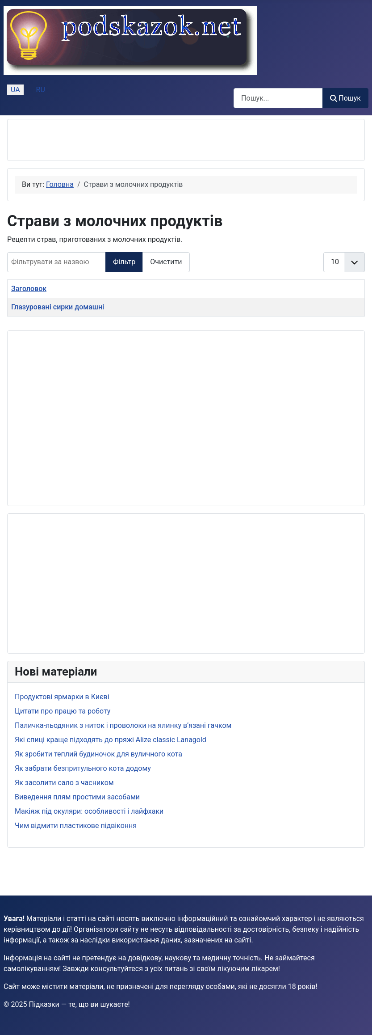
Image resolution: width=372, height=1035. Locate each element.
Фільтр (124, 262)
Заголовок (28, 288)
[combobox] (278, 98)
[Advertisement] (119, 140)
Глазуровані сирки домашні (57, 307)
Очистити (166, 262)
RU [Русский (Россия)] (40, 89)
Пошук (345, 98)
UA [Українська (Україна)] (15, 89)
